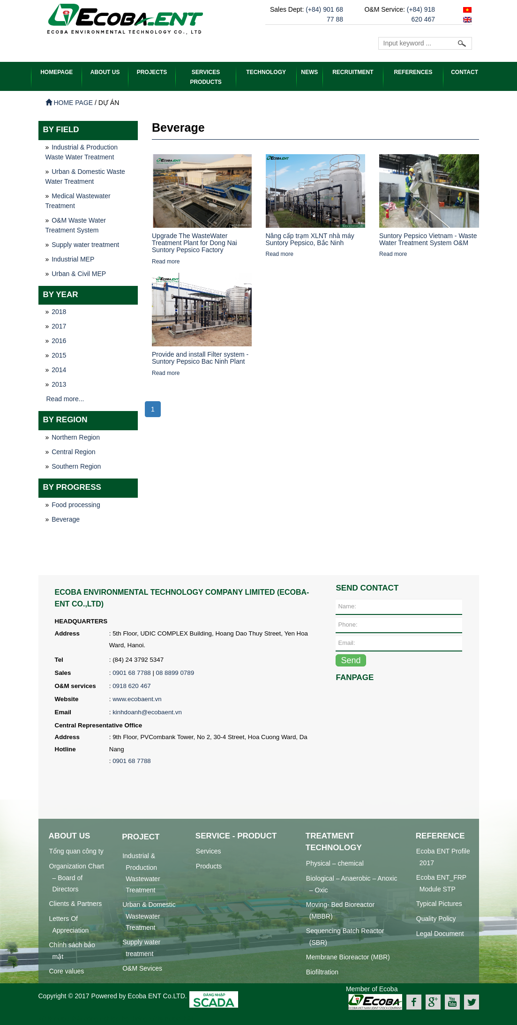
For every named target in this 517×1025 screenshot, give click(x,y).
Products (209, 865)
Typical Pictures (439, 903)
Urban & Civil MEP (79, 273)
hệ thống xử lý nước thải (157, 1018)
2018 (59, 311)
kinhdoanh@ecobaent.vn (147, 711)
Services (208, 850)
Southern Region (76, 466)
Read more (166, 261)
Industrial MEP (73, 258)
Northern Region (76, 437)
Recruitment (352, 72)
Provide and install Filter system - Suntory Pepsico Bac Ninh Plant (200, 357)
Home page (69, 102)
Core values (66, 970)
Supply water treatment (85, 244)
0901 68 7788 (131, 672)
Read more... (65, 398)
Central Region (73, 451)
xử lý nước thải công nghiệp (79, 1018)
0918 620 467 (131, 685)
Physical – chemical (335, 863)
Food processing (76, 504)
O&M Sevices (142, 968)
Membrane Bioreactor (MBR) (348, 956)
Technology (266, 72)
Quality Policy (436, 918)
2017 (59, 325)
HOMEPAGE (56, 72)
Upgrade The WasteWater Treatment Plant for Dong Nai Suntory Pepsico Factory (194, 243)
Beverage (66, 519)
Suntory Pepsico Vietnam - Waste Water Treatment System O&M (428, 239)
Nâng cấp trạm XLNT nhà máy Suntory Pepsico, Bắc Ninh (310, 239)
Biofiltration (322, 971)
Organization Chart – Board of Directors (77, 877)
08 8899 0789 (175, 672)
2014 (59, 369)
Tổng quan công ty (76, 850)
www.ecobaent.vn (136, 698)
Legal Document (440, 933)
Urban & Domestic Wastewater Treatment (149, 915)
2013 (59, 384)
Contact (464, 72)
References (413, 72)
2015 (59, 355)
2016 (59, 340)
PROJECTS (152, 72)
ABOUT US (105, 72)
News (309, 72)
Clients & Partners (75, 903)
